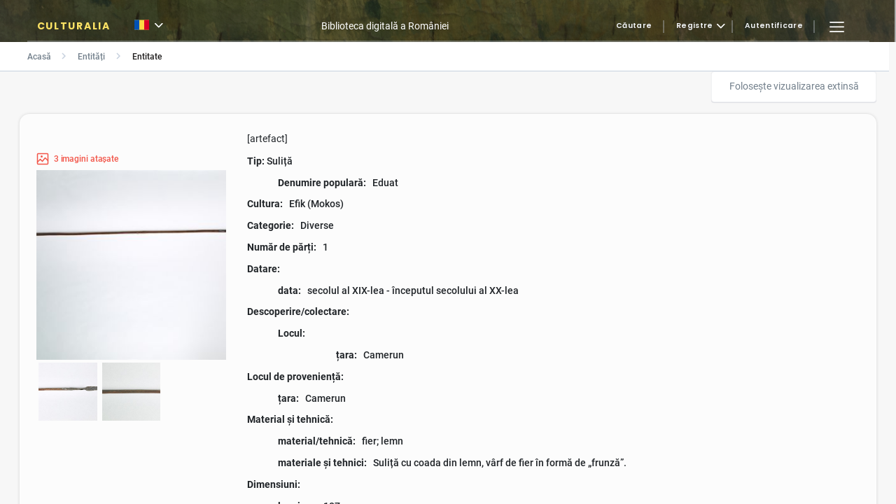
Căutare (634, 26)
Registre (694, 26)
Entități (91, 57)
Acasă (39, 57)
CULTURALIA (74, 26)
